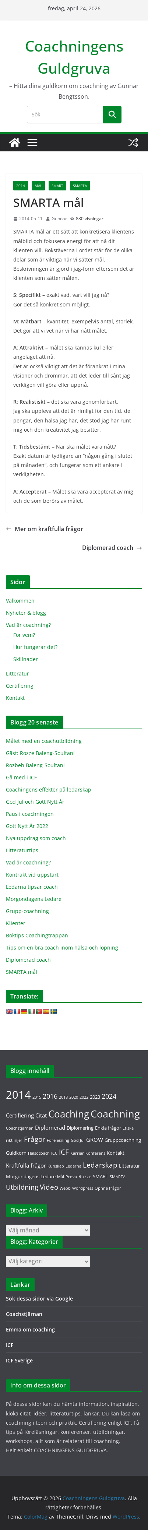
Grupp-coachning (27, 911)
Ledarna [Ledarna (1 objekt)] (73, 1166)
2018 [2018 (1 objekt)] (63, 1097)
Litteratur (17, 673)
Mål (38, 185)
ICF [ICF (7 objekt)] (64, 1152)
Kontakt (15, 697)
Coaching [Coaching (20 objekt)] (68, 1114)
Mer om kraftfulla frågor (44, 529)
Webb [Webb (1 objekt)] (65, 1188)
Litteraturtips (22, 850)
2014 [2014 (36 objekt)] (18, 1094)
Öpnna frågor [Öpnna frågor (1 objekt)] (108, 1188)
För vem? (24, 634)
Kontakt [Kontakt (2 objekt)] (115, 1153)
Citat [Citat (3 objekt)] (41, 1115)
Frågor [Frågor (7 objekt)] (34, 1139)
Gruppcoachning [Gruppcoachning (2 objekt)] (123, 1140)
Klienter (15, 923)
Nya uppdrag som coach (36, 838)
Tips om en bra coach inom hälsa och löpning (62, 947)
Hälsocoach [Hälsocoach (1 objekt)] (39, 1153)
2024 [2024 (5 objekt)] (109, 1096)
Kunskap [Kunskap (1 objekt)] (55, 1166)
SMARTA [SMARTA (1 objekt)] (118, 1176)
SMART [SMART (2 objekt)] (100, 1176)
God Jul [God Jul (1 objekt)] (78, 1140)
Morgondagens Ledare (33, 898)
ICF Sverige (19, 1360)
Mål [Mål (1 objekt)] (60, 1176)
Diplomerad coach (112, 548)
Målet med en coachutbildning (44, 740)
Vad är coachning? (28, 624)
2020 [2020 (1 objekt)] (73, 1097)
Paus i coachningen (30, 813)
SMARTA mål (21, 971)
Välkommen (20, 600)
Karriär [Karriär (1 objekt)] (77, 1153)
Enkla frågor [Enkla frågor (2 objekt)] (108, 1127)
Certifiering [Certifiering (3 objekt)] (20, 1115)
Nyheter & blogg (26, 612)
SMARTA (80, 185)
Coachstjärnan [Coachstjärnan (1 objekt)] (20, 1128)
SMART (57, 185)
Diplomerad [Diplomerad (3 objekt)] (50, 1127)
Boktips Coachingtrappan (37, 935)
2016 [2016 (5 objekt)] (50, 1096)
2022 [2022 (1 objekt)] (84, 1097)
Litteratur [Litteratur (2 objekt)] (129, 1165)
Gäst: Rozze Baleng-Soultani (40, 753)
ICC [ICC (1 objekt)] (54, 1153)
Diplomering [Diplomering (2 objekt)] (80, 1127)
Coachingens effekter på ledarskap (48, 789)
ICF (9, 1344)
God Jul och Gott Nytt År (35, 801)
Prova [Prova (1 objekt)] (71, 1176)
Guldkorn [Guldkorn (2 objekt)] (16, 1153)
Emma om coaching (30, 1329)
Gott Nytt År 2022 (27, 825)
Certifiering (20, 685)
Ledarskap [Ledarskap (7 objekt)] (100, 1165)
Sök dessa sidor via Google (39, 1298)
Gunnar (59, 218)
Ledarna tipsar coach (32, 886)
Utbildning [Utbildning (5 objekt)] (22, 1187)
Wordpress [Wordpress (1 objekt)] (82, 1188)
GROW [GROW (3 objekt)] (94, 1139)
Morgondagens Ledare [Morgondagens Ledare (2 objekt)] (31, 1176)
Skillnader (25, 659)
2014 (20, 185)
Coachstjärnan (24, 1313)
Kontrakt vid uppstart (32, 874)
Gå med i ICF (21, 777)
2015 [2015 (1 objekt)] (36, 1097)
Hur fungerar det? (35, 646)
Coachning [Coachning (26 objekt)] (115, 1113)
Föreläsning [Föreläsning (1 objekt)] (58, 1140)
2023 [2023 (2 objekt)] (95, 1097)
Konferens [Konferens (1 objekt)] (95, 1153)
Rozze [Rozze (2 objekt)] (84, 1176)
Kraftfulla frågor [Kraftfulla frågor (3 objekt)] (26, 1165)
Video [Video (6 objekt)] (49, 1187)
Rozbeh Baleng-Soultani (35, 765)
